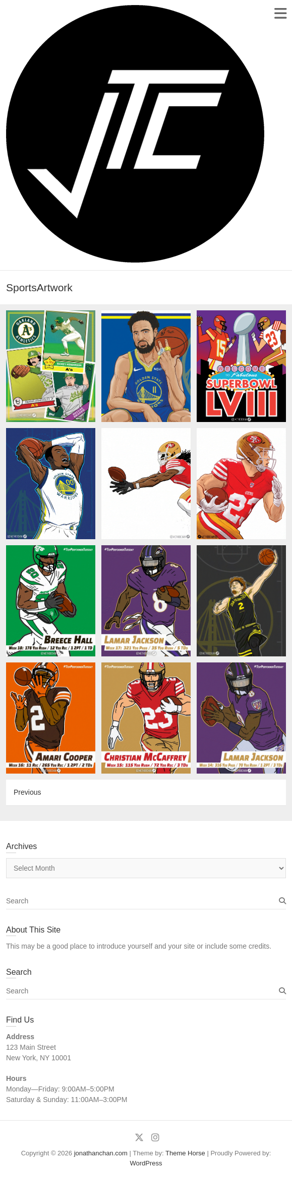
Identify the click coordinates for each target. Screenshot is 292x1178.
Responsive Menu (280, 13)
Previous (27, 792)
